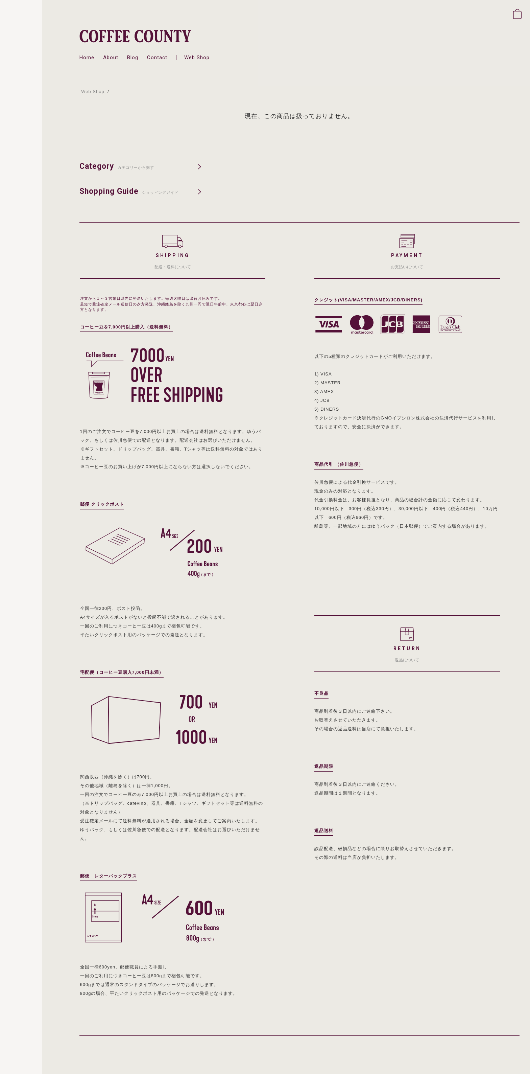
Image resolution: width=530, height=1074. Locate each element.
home (86, 57)
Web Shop (92, 91)
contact (157, 57)
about (110, 57)
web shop (197, 57)
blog (132, 57)
